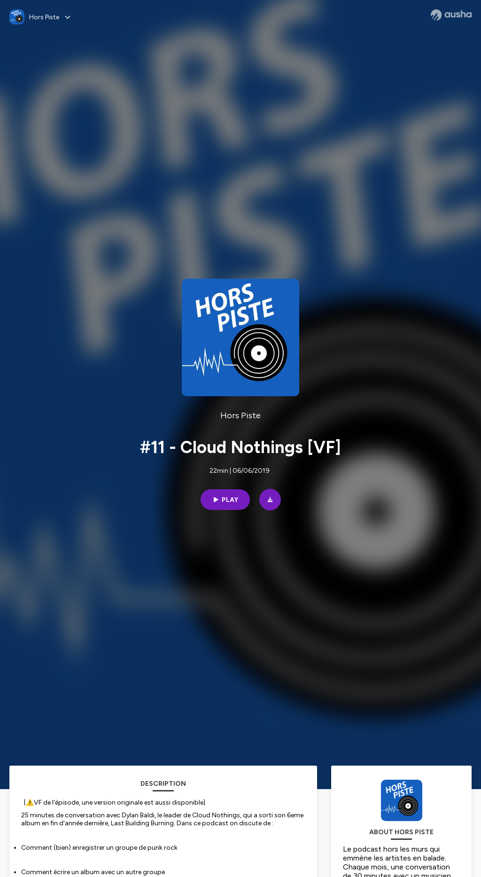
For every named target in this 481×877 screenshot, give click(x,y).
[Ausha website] (451, 15)
